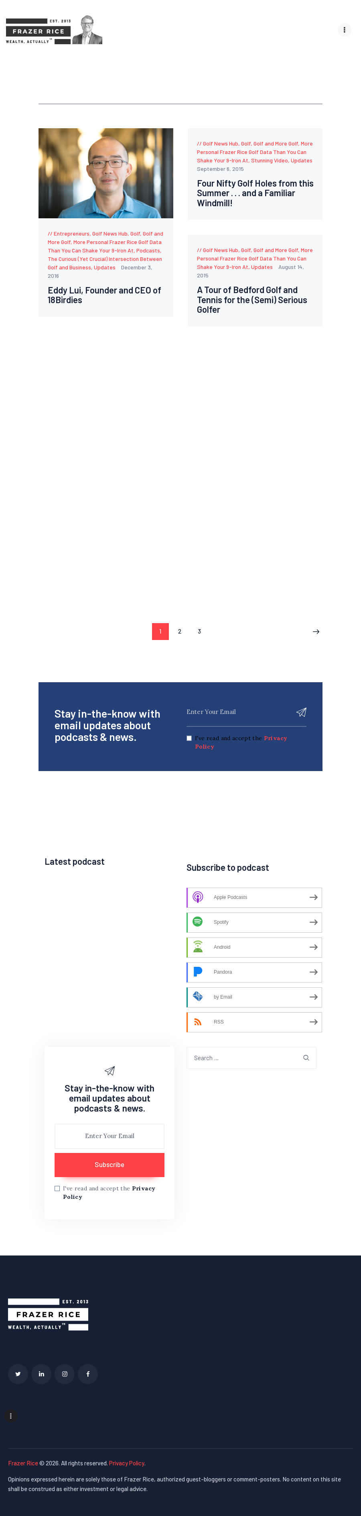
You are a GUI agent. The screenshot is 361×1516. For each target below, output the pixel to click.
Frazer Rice (23, 1462)
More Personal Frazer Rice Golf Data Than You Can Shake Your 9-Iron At (255, 152)
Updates (105, 267)
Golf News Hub (110, 233)
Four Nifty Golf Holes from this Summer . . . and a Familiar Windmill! (249, 193)
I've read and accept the (241, 742)
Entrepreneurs (71, 233)
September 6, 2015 (220, 168)
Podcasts (148, 250)
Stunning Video (269, 160)
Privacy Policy (126, 1462)
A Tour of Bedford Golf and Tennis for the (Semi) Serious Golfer (254, 300)
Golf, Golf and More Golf (269, 143)
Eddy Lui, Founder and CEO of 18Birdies (101, 295)
